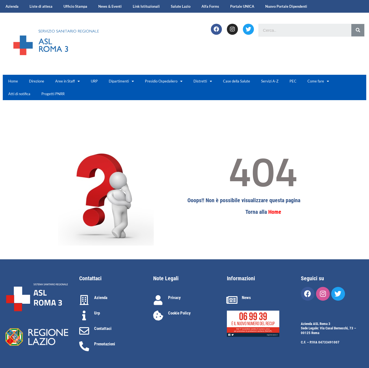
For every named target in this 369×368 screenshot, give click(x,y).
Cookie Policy (179, 313)
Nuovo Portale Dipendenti (286, 6)
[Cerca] (357, 30)
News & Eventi (110, 6)
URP (94, 81)
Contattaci (103, 328)
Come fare (318, 81)
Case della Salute (236, 81)
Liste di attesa (41, 6)
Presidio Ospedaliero (163, 81)
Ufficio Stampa (75, 6)
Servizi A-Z (269, 81)
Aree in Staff (67, 81)
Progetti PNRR (53, 94)
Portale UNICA (242, 6)
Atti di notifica (19, 94)
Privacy (174, 297)
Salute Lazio (180, 6)
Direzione (36, 81)
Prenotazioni (104, 344)
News (246, 297)
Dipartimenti (121, 81)
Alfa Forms (210, 6)
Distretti (202, 81)
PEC (293, 81)
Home (13, 81)
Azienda (12, 6)
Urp (97, 313)
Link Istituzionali (146, 6)
